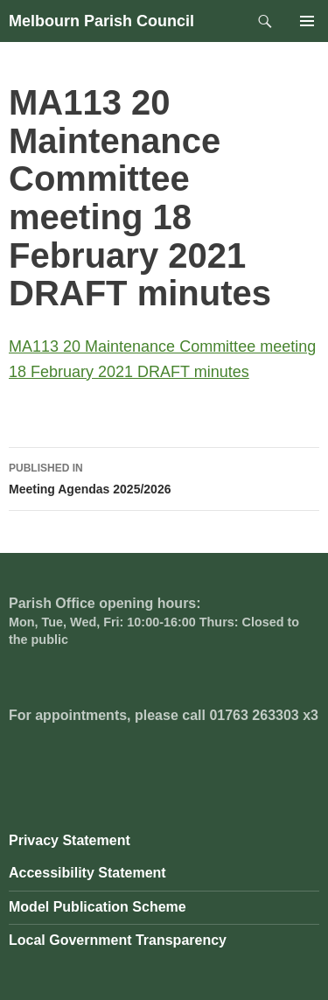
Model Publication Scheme (97, 906)
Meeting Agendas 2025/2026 (164, 477)
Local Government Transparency (118, 940)
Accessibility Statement (87, 872)
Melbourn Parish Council (101, 21)
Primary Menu (307, 21)
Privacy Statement (69, 840)
